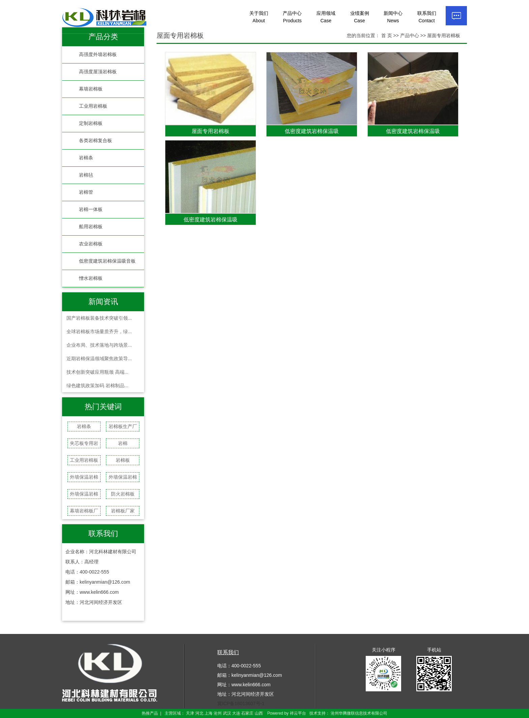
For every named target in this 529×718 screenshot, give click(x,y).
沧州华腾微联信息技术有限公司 (359, 713)
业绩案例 (359, 16)
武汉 (227, 713)
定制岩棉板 (91, 123)
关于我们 (258, 16)
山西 (259, 713)
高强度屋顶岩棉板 (98, 71)
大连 (236, 713)
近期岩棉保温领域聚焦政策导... (99, 358)
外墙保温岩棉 (84, 477)
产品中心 (292, 16)
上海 (208, 713)
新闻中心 (393, 16)
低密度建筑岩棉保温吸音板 (107, 261)
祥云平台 (298, 713)
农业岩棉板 (91, 243)
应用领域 (325, 16)
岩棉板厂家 (123, 510)
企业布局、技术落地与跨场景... (99, 345)
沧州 (218, 713)
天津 (190, 713)
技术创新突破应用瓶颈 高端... (97, 372)
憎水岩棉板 (91, 278)
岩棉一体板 (91, 209)
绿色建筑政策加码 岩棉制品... (97, 385)
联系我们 (426, 16)
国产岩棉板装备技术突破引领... (99, 318)
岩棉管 (86, 192)
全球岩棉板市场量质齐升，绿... (99, 331)
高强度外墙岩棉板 (98, 54)
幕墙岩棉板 (91, 88)
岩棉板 (123, 460)
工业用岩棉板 (93, 106)
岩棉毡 (86, 175)
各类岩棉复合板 (95, 140)
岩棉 (123, 443)
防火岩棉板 (123, 494)
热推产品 (150, 713)
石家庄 (247, 713)
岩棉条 (86, 157)
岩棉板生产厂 (123, 426)
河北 (199, 713)
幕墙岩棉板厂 (84, 510)
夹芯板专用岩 (84, 443)
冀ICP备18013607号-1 (240, 703)
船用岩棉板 (91, 226)
